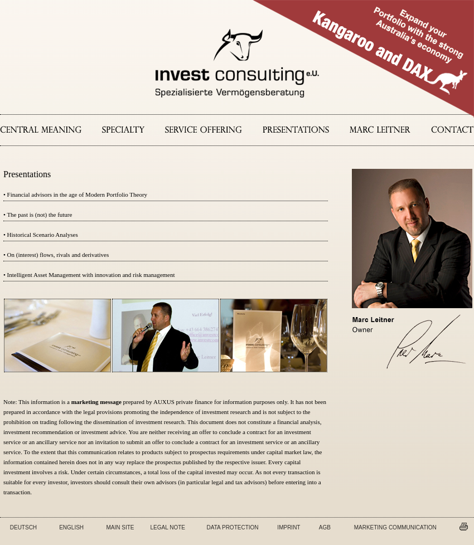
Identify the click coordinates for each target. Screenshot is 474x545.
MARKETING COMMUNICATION (395, 527)
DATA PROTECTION (233, 527)
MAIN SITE (120, 527)
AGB (325, 527)
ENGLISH (71, 527)
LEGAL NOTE (168, 527)
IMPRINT (288, 527)
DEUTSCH (23, 527)
